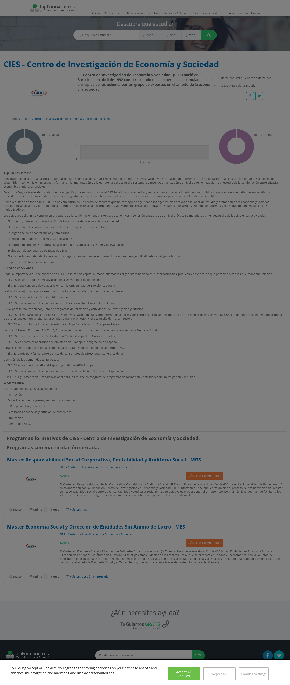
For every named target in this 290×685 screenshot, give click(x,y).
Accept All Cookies (184, 674)
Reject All (219, 674)
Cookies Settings (254, 674)
